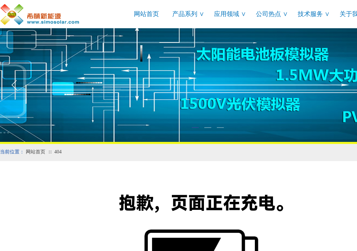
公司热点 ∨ (272, 13)
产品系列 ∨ (188, 13)
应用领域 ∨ (230, 13)
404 (58, 151)
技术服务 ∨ (314, 13)
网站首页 (146, 13)
